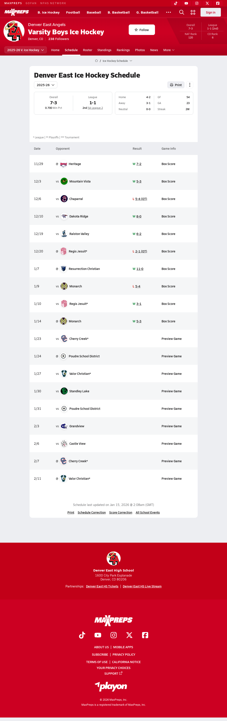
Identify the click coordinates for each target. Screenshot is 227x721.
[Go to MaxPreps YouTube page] (97, 635)
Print (70, 512)
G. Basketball (147, 12)
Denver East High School (113, 562)
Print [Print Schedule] (176, 85)
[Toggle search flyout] (181, 12)
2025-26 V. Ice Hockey (25, 50)
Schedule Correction (92, 512)
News (154, 50)
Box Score (168, 164)
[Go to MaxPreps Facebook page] (145, 635)
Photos (140, 50)
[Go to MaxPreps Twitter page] (129, 635)
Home (55, 50)
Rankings (123, 50)
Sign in (210, 12)
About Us (101, 647)
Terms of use (97, 662)
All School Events (148, 512)
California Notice (126, 662)
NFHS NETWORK (53, 3)
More (168, 50)
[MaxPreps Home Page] (96, 60)
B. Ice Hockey (49, 12)
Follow (142, 30)
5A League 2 (95, 107)
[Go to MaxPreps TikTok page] (82, 635)
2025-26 (46, 85)
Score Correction (120, 512)
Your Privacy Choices (113, 667)
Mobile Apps (123, 647)
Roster (87, 50)
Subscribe (100, 654)
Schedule (71, 50)
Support (113, 673)
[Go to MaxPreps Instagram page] (113, 635)
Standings (104, 50)
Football (73, 12)
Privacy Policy (124, 654)
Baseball (94, 12)
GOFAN (31, 3)
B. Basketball (119, 12)
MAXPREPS (13, 3)
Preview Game (171, 338)
